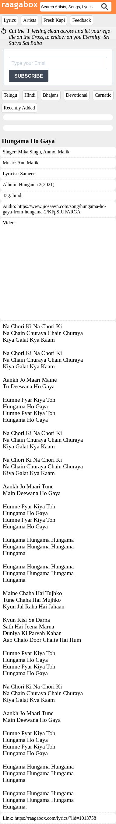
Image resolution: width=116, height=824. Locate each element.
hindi (17, 195)
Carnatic (103, 95)
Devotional (76, 95)
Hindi (29, 95)
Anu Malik (28, 162)
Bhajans (51, 95)
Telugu (10, 95)
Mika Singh (29, 151)
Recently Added (19, 107)
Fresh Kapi (54, 20)
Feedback (81, 20)
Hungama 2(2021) (36, 184)
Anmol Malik (55, 151)
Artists (29, 20)
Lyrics (10, 20)
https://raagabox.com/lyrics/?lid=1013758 (55, 818)
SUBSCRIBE (28, 76)
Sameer (27, 173)
